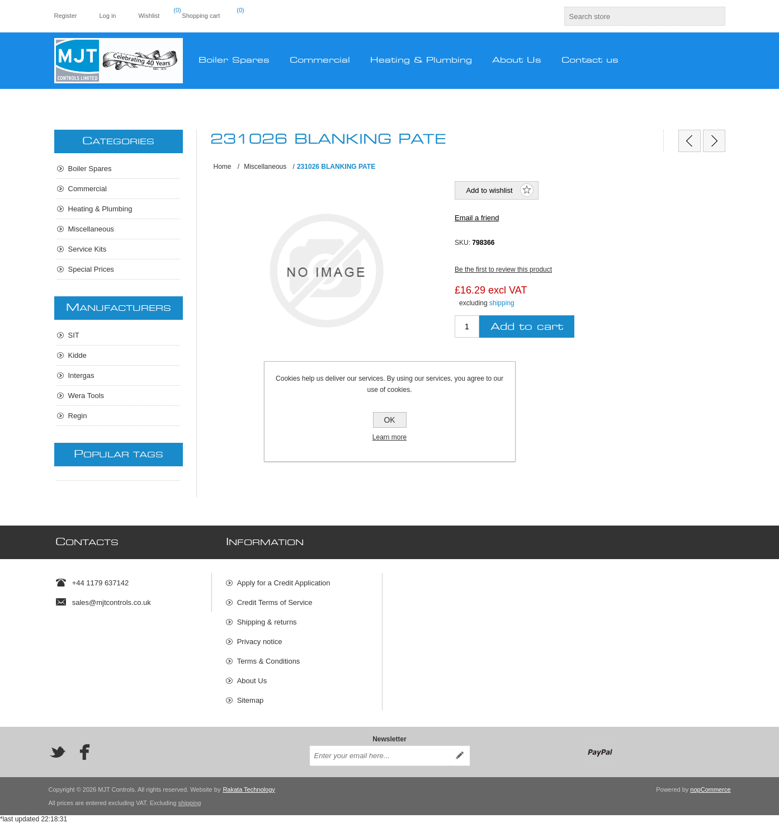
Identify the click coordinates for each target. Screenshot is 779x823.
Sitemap (250, 700)
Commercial (87, 189)
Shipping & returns (267, 622)
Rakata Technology (249, 789)
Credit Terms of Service (275, 602)
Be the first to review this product (503, 269)
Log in (107, 15)
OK (389, 419)
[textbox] (635, 16)
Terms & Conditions (268, 661)
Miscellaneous (91, 229)
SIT (73, 335)
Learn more (389, 437)
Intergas (81, 375)
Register (65, 15)
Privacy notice (259, 641)
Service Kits (87, 249)
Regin (77, 416)
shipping (501, 303)
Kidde (77, 355)
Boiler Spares (90, 168)
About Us (252, 681)
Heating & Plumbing (100, 209)
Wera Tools (86, 395)
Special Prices (91, 269)
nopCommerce (710, 789)
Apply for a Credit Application (284, 583)
